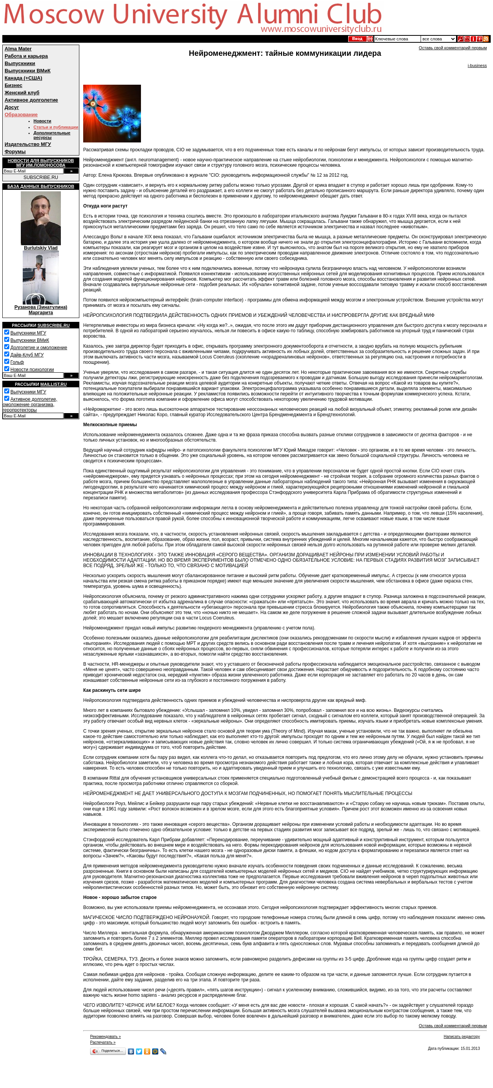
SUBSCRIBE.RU (40, 177)
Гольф (17, 362)
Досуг (12, 107)
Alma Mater (18, 49)
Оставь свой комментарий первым (453, 47)
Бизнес (13, 85)
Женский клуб (22, 92)
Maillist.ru (53, 384)
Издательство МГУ (28, 144)
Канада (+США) (23, 78)
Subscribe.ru (53, 325)
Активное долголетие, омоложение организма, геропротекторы (30, 405)
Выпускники (20, 63)
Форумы (15, 151)
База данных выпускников (40, 186)
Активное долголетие (31, 100)
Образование (21, 114)
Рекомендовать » (105, 1036)
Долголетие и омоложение (38, 347)
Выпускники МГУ (28, 333)
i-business (477, 65)
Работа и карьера (26, 56)
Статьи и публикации (56, 127)
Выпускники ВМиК (27, 71)
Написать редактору (462, 1036)
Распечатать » (103, 1042)
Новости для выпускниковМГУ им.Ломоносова (41, 162)
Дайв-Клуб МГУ (27, 355)
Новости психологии (32, 369)
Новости (42, 121)
